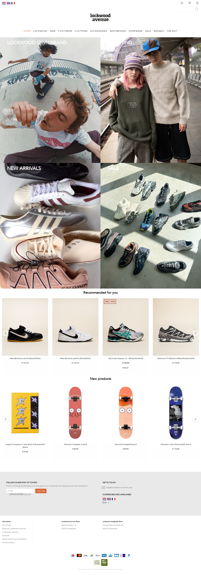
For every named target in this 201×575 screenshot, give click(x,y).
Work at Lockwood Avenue (14, 529)
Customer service (10, 532)
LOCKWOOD (40, 31)
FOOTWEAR (65, 31)
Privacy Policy (8, 543)
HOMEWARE (136, 31)
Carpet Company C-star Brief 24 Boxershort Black (25, 445)
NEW (53, 31)
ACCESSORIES (98, 31)
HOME (27, 31)
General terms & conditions (14, 539)
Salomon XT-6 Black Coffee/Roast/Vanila (175, 358)
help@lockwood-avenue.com (119, 488)
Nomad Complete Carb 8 (75, 444)
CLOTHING (81, 31)
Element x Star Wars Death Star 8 (176, 444)
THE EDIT (172, 31)
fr (13, 3)
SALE (148, 31)
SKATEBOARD (118, 31)
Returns (5, 536)
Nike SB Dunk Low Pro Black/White (25, 358)
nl (4, 3)
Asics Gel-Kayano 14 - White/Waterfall (125, 358)
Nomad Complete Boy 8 (126, 444)
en (8, 3)
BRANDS (159, 31)
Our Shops (6, 525)
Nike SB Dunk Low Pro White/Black (75, 358)
